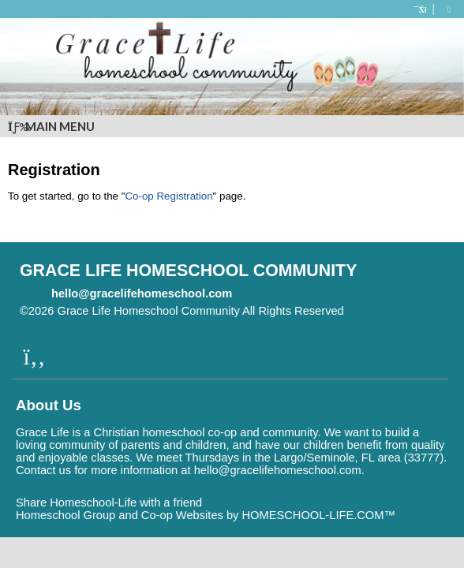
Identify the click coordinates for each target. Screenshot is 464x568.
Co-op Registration (168, 196)
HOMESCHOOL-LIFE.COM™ (318, 515)
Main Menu (51, 126)
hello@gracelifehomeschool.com (141, 293)
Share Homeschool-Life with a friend (109, 502)
